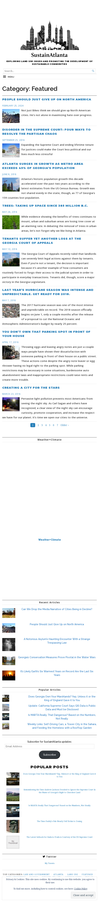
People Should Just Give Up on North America (46, 99)
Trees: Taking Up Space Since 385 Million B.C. (45, 205)
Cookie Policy (80, 888)
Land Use (72, 874)
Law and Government (36, 874)
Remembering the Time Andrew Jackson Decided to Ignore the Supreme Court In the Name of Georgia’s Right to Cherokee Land (60, 791)
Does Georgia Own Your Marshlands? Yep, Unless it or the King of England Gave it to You (59, 775)
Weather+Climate (49, 539)
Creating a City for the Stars (31, 387)
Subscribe (49, 754)
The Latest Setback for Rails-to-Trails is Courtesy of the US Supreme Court (60, 837)
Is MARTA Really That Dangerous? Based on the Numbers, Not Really (59, 805)
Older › (65, 425)
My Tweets (49, 863)
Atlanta (58, 874)
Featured (87, 874)
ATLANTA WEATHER (49, 458)
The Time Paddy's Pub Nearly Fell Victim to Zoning (59, 821)
